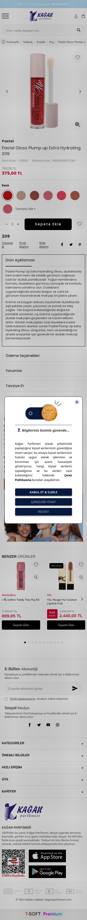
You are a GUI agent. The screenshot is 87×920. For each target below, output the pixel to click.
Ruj (51, 42)
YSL (49, 595)
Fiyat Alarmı (24, 245)
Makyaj (27, 42)
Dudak (41, 42)
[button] (7, 91)
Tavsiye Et (7, 245)
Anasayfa (10, 42)
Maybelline (9, 595)
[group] (43, 91)
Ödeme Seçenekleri (23, 355)
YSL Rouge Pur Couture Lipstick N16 (62, 601)
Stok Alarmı (43, 245)
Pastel (8, 141)
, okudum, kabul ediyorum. (37, 699)
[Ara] (79, 30)
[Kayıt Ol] (75, 688)
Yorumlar (14, 370)
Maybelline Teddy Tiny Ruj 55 (20, 599)
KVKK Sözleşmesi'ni (22, 698)
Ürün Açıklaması (20, 260)
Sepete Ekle (48, 224)
